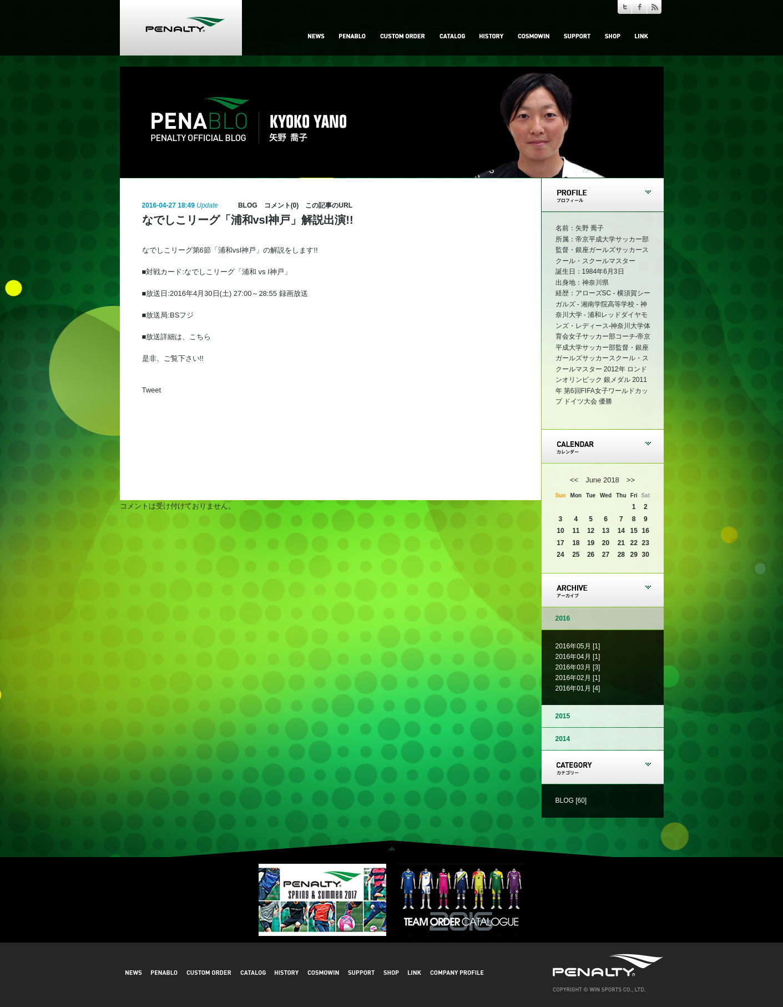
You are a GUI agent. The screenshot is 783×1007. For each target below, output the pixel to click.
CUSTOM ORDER (402, 36)
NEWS (316, 36)
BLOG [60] (571, 800)
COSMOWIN (534, 36)
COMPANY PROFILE (457, 972)
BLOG (247, 205)
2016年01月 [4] (577, 688)
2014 (562, 739)
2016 (562, 618)
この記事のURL (328, 205)
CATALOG (452, 36)
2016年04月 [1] (577, 657)
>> (631, 480)
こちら (200, 337)
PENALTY (181, 28)
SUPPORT (577, 36)
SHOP (613, 36)
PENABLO (352, 36)
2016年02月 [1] (577, 678)
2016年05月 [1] (577, 646)
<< (574, 480)
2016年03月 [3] (577, 667)
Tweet (151, 390)
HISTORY (491, 36)
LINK (641, 36)
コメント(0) (281, 205)
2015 (562, 716)
